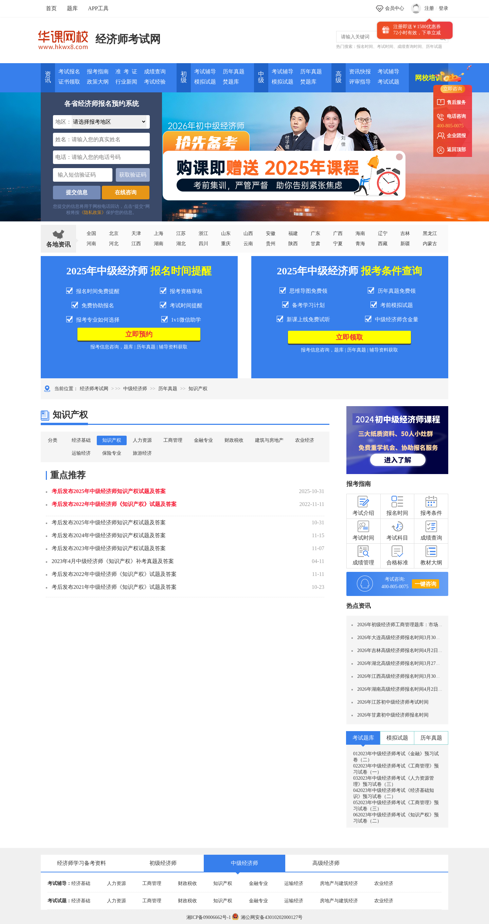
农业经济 (304, 440)
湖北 (181, 243)
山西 (248, 233)
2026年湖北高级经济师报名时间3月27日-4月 (403, 663)
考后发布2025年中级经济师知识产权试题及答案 (109, 491)
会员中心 (394, 8)
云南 (248, 243)
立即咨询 (452, 88)
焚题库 (231, 82)
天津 (136, 233)
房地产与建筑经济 (339, 883)
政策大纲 (98, 82)
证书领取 (69, 82)
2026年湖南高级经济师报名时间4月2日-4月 (402, 689)
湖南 (158, 243)
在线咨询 (126, 192)
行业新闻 (126, 82)
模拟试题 (205, 82)
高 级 (339, 77)
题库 (72, 8)
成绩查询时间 (409, 46)
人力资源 (142, 440)
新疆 (405, 243)
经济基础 (81, 440)
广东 (315, 233)
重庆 (226, 243)
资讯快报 (360, 71)
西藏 (382, 243)
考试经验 (155, 82)
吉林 (405, 233)
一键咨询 (425, 584)
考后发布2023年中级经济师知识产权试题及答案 (109, 548)
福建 (293, 233)
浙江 (203, 233)
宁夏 (338, 243)
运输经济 (81, 453)
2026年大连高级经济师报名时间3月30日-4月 (403, 637)
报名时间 (365, 46)
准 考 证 (126, 71)
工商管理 (172, 440)
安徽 (270, 233)
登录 (443, 8)
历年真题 (233, 71)
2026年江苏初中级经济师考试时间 (393, 702)
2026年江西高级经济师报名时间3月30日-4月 (403, 676)
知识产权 (111, 440)
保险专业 (111, 453)
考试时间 (385, 46)
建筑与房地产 (269, 440)
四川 (203, 243)
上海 (158, 233)
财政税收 (233, 440)
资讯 (48, 77)
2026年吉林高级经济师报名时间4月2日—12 (402, 650)
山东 (226, 233)
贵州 (270, 243)
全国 (91, 233)
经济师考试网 (128, 39)
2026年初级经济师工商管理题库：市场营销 (402, 624)
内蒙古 (430, 243)
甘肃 (315, 243)
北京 (114, 233)
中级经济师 (135, 388)
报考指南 (98, 71)
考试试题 (388, 82)
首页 (51, 8)
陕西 (293, 243)
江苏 (181, 233)
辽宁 (382, 233)
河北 (114, 243)
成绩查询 (155, 71)
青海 (360, 243)
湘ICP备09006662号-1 (208, 917)
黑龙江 (430, 233)
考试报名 (69, 71)
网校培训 (428, 77)
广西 (338, 233)
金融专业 (203, 440)
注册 (429, 8)
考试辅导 (205, 71)
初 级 (184, 77)
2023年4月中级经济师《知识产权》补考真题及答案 (113, 561)
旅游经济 (142, 453)
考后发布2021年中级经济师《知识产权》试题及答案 (114, 587)
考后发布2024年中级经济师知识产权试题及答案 (109, 535)
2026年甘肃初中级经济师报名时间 (393, 715)
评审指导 (360, 82)
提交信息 (77, 192)
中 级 (261, 77)
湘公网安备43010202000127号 (267, 917)
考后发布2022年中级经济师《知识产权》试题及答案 (114, 504)
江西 (136, 243)
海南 (360, 233)
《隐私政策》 (92, 212)
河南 (91, 243)
